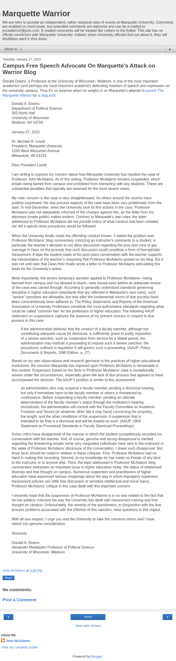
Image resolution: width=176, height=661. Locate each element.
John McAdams (18, 641)
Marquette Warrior (36, 13)
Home (88, 617)
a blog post (46, 95)
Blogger (96, 656)
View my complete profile (19, 647)
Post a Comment (19, 599)
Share (8, 577)
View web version (88, 626)
